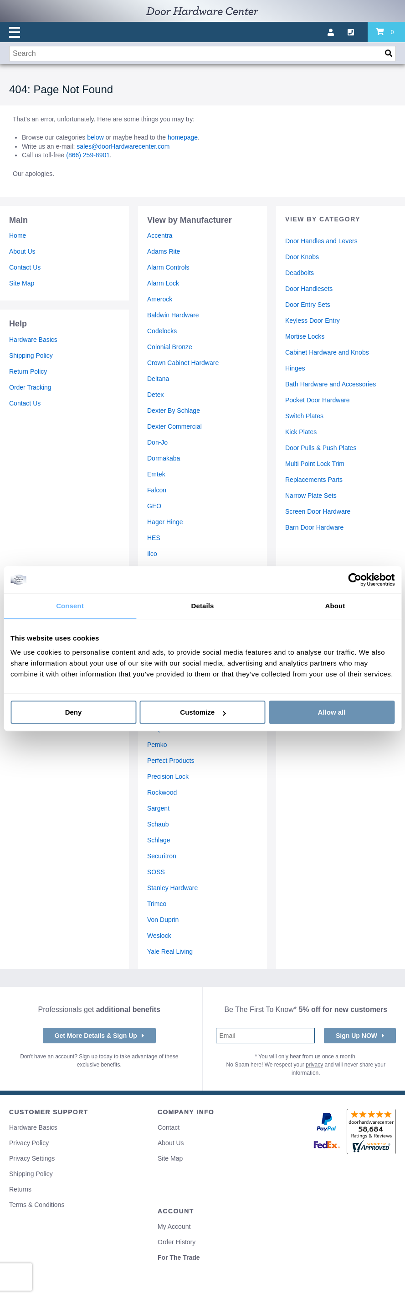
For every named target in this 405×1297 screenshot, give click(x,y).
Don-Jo (157, 442)
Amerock (159, 299)
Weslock (159, 935)
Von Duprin (163, 919)
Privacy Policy (29, 1143)
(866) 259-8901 (88, 155)
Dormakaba (163, 458)
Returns (20, 1189)
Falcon (156, 490)
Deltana (158, 378)
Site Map (21, 283)
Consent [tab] (70, 606)
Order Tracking (30, 387)
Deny (73, 712)
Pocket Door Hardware (317, 400)
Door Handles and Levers (321, 241)
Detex (155, 394)
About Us (22, 251)
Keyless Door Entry (312, 320)
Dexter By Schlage (173, 410)
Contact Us (25, 267)
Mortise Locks (304, 336)
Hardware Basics (33, 339)
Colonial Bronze (169, 347)
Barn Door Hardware (314, 527)
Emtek (156, 474)
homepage (183, 137)
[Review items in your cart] (386, 32)
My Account (174, 1226)
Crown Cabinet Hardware (183, 362)
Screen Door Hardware (317, 511)
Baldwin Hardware (173, 315)
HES (153, 537)
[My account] (338, 32)
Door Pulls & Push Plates (320, 447)
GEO (154, 506)
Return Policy (28, 371)
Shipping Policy (31, 355)
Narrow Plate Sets (311, 495)
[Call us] (358, 32)
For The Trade (179, 1257)
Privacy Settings (32, 1158)
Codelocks (162, 331)
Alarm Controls (168, 267)
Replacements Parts (314, 479)
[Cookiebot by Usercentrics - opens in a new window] (355, 579)
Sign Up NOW (356, 1035)
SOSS (156, 872)
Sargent (158, 808)
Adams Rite (163, 251)
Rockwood (162, 792)
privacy (314, 1065)
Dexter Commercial (174, 426)
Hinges (295, 368)
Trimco (156, 903)
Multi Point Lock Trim (314, 463)
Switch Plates (304, 416)
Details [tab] (202, 606)
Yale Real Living (170, 951)
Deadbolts (299, 272)
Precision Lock (168, 776)
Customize (203, 712)
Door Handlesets (309, 288)
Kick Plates (301, 432)
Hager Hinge (165, 522)
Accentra (159, 235)
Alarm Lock (163, 283)
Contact (168, 1127)
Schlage (158, 840)
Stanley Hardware (172, 887)
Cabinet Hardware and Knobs (327, 352)
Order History (176, 1242)
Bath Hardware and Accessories (330, 384)
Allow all (332, 712)
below (95, 137)
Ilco (152, 553)
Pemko (157, 744)
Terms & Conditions (36, 1204)
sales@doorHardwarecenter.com (123, 146)
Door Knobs (302, 256)
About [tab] (335, 606)
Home (17, 235)
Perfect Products (171, 760)
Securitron (161, 856)
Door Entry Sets (307, 304)
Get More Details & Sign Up (96, 1035)
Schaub (158, 824)
